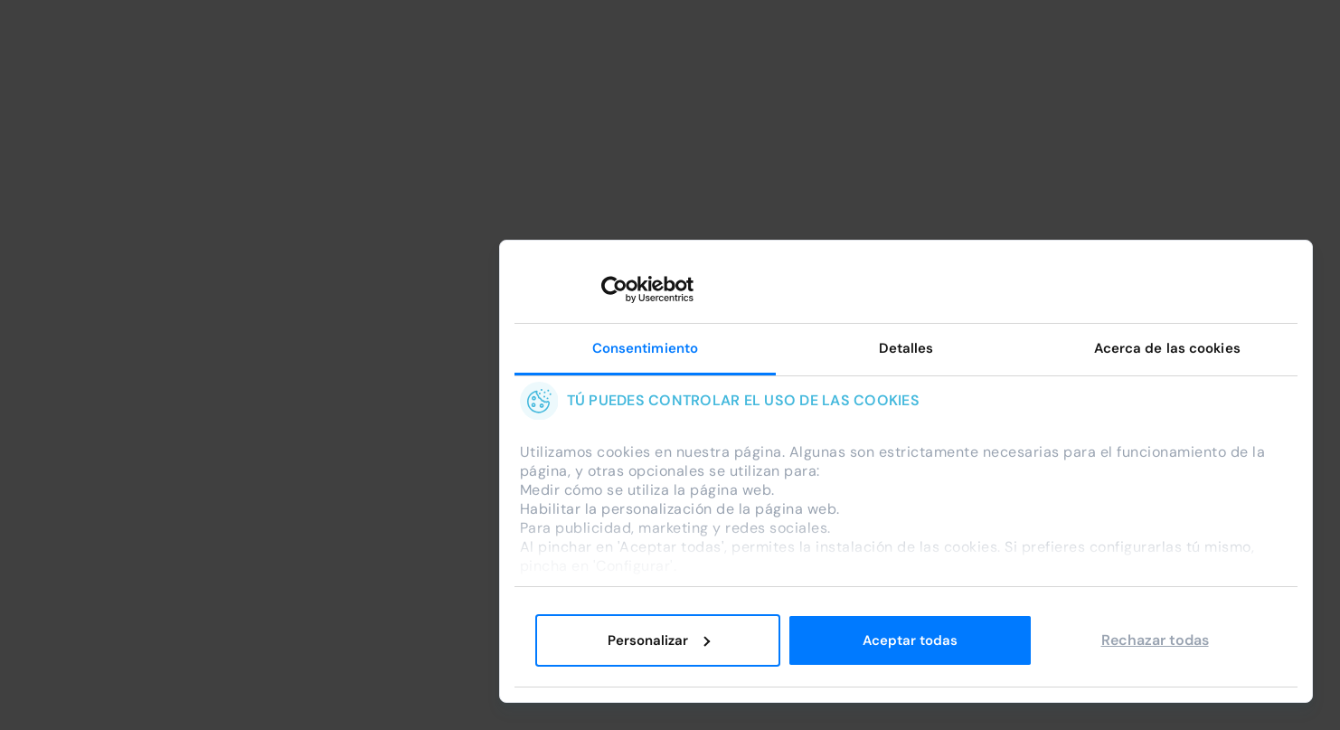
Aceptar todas (910, 640)
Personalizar (659, 640)
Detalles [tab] (906, 348)
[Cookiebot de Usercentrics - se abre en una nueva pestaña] (614, 289)
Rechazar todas (1155, 639)
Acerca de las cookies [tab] (1167, 348)
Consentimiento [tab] (645, 348)
